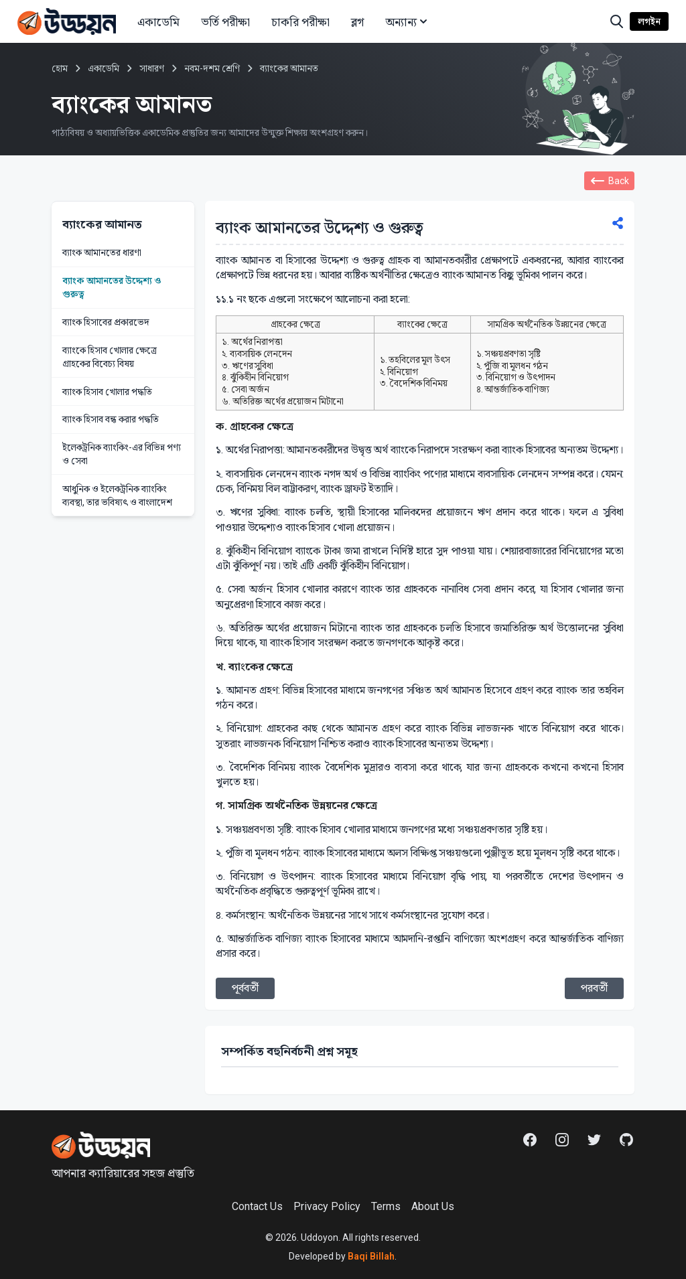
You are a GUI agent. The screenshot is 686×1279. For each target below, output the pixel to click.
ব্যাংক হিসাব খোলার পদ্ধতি (107, 391)
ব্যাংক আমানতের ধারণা (101, 252)
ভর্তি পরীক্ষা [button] (225, 22)
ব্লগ (357, 22)
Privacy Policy (326, 1206)
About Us (432, 1206)
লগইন (649, 21)
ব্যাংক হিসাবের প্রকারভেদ (105, 322)
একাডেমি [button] (158, 22)
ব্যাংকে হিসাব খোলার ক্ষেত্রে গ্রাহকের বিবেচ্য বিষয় (109, 357)
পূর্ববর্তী (245, 988)
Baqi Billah (370, 1256)
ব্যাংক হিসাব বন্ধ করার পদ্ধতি (110, 419)
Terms (386, 1206)
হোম (60, 68)
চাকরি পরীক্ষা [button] (300, 22)
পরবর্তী (594, 988)
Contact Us (257, 1206)
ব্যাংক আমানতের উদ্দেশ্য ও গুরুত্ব (111, 287)
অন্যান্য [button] (407, 22)
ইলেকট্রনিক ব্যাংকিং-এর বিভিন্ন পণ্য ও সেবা (121, 454)
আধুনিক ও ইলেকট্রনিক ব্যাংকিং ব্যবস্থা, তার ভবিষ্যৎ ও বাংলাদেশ (117, 495)
